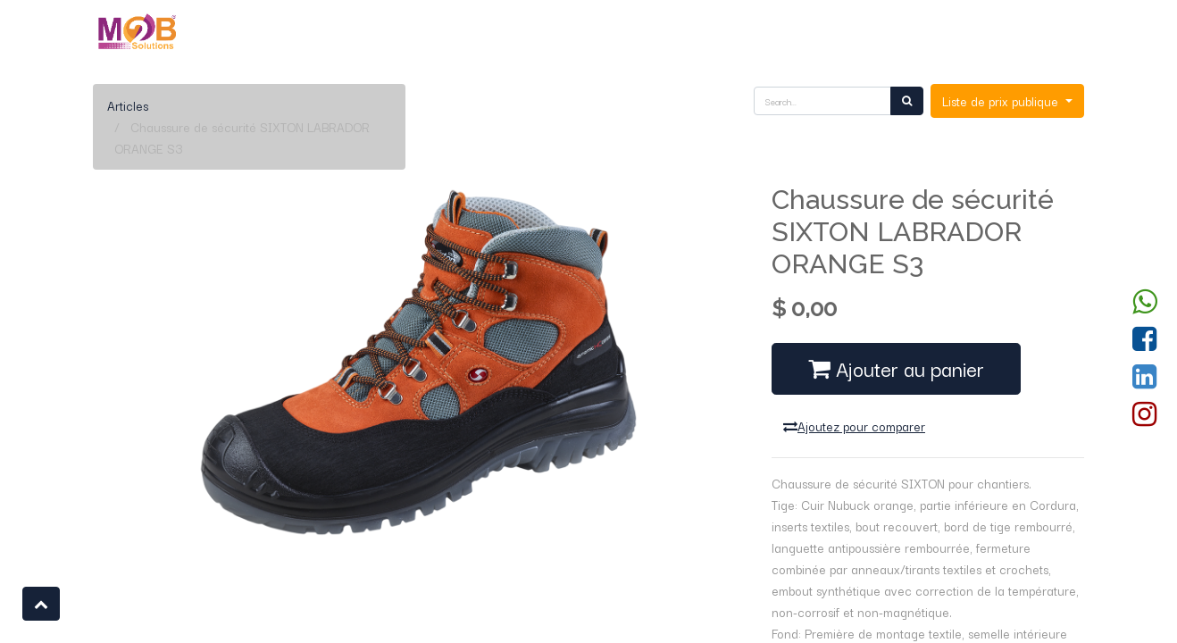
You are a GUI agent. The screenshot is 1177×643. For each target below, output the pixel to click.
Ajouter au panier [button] (896, 368)
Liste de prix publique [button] (1002, 101)
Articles (127, 105)
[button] (41, 604)
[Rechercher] (906, 101)
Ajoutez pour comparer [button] (854, 426)
